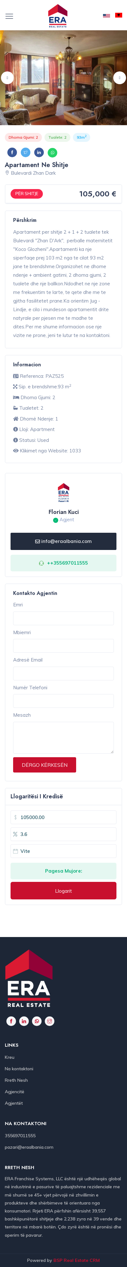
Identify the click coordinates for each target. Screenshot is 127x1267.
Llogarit (63, 891)
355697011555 (20, 1136)
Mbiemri (22, 632)
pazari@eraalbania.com (29, 1147)
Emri (18, 605)
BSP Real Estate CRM (76, 1260)
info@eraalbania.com (63, 541)
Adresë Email (28, 660)
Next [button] (119, 77)
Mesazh (22, 715)
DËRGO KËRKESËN (44, 765)
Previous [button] (7, 77)
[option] (63, 77)
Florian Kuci (64, 512)
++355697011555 (67, 563)
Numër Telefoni (30, 688)
